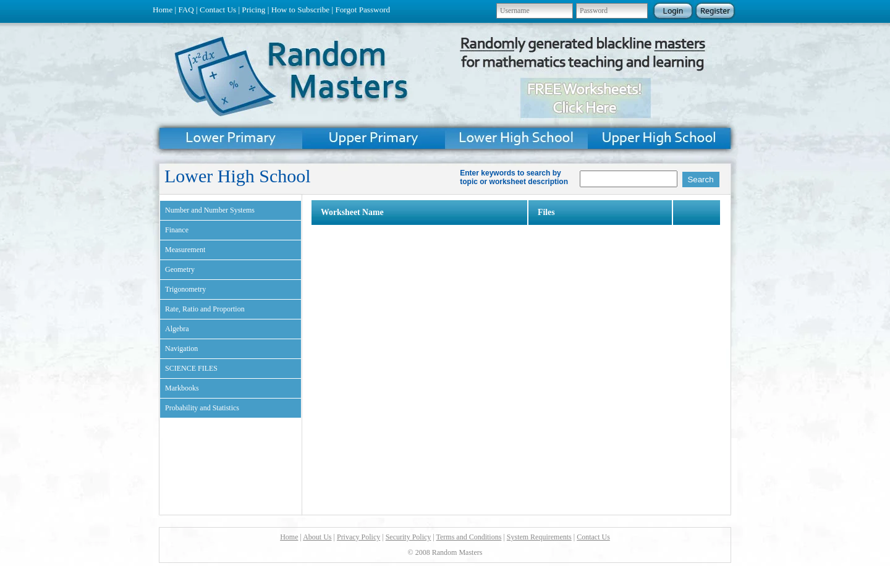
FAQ (185, 9)
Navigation (181, 348)
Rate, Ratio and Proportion (205, 309)
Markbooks (182, 388)
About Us (317, 537)
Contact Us (218, 9)
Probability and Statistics (202, 407)
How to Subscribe (300, 9)
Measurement (185, 249)
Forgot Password (362, 9)
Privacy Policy (358, 537)
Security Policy (408, 537)
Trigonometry (185, 289)
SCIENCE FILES (191, 368)
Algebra (177, 328)
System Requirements (539, 537)
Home (162, 9)
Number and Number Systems (210, 210)
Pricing (253, 9)
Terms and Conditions (469, 537)
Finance (177, 230)
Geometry (180, 269)
